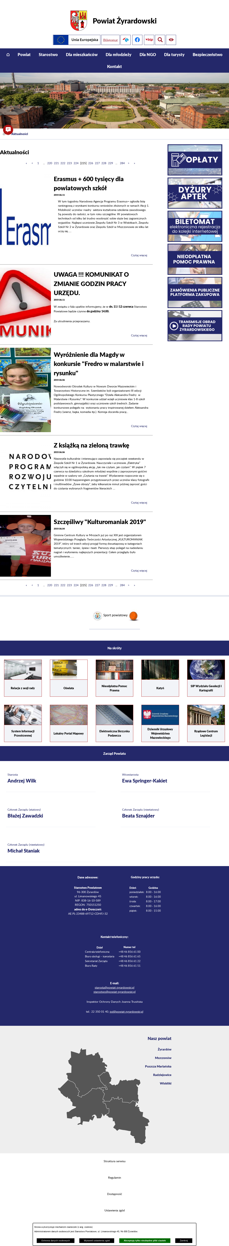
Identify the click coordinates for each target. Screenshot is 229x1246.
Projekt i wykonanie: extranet (114, 1222)
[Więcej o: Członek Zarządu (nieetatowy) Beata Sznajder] (165, 808)
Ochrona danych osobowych (55, 1240)
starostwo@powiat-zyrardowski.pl (114, 987)
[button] (8, 130)
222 (62, 158)
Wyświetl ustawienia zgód (97, 1240)
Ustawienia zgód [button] (114, 1205)
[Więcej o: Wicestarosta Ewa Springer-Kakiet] (165, 773)
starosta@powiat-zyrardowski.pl (114, 982)
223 (69, 158)
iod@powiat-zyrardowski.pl (126, 1006)
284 (122, 158)
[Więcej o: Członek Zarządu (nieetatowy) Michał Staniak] (51, 843)
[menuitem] (8, 49)
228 (103, 158)
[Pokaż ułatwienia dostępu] (160, 35)
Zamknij (184, 1240)
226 (90, 158)
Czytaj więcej (139, 250)
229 (110, 158)
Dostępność (114, 1189)
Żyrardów (164, 1044)
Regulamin (114, 1173)
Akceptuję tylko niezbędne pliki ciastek (145, 1240)
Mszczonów (162, 1053)
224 (76, 158)
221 (56, 158)
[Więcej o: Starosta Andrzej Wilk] (51, 773)
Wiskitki (165, 1080)
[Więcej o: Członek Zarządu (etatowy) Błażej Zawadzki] (51, 808)
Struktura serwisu (115, 1156)
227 (97, 158)
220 (49, 158)
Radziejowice (161, 1071)
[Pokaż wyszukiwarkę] (172, 35)
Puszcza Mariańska (157, 1062)
